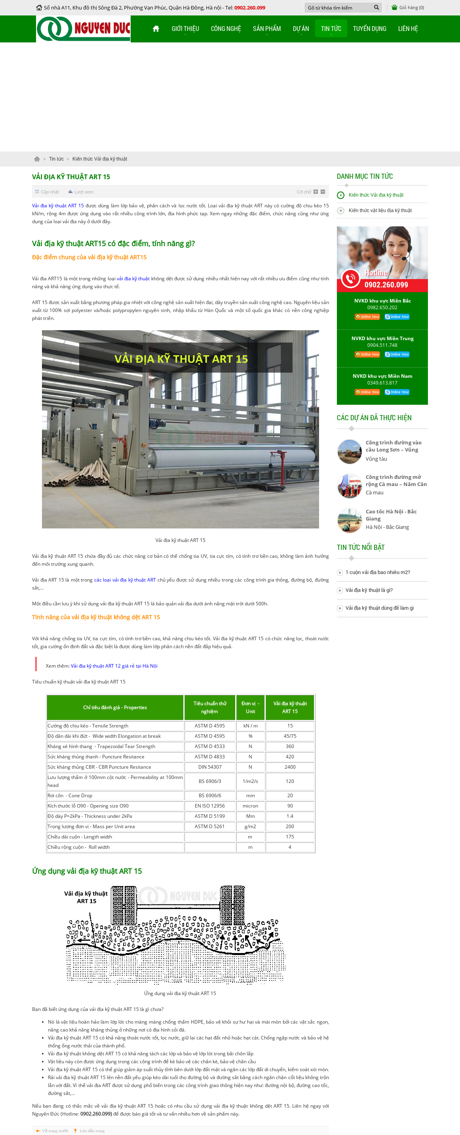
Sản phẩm (267, 28)
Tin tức (331, 28)
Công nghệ (226, 28)
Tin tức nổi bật (361, 550)
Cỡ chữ (304, 191)
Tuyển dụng (369, 28)
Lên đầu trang (92, 1130)
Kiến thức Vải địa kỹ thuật (99, 159)
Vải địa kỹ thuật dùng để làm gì (380, 608)
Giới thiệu (185, 28)
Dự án (301, 28)
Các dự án (374, 421)
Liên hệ (408, 28)
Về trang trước (55, 1130)
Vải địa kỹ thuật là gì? (369, 590)
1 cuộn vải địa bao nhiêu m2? (378, 572)
